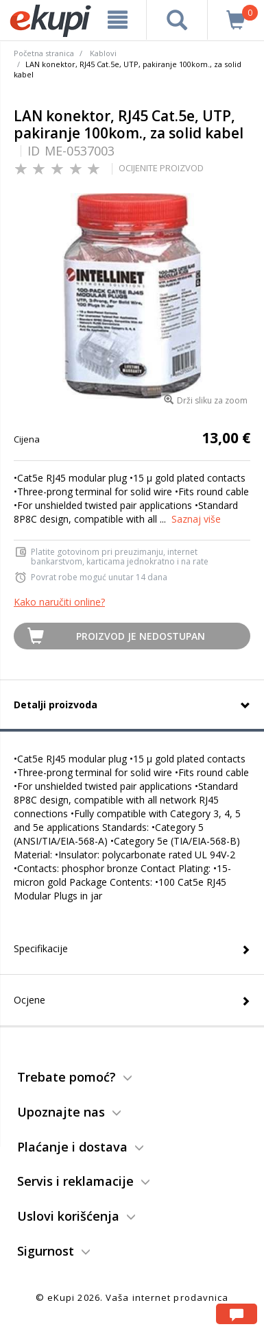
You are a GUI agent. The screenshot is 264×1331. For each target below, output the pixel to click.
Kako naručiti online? (59, 601)
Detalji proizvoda (55, 704)
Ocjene (29, 999)
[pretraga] (177, 20)
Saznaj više (196, 518)
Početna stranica (44, 53)
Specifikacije (41, 948)
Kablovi (103, 53)
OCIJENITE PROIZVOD (161, 168)
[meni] (117, 20)
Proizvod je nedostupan (140, 636)
